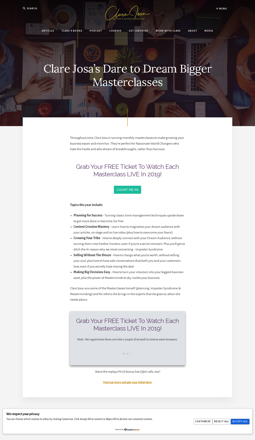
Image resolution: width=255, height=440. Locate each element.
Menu (221, 8)
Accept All (239, 421)
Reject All (219, 421)
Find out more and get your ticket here (127, 384)
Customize (198, 421)
